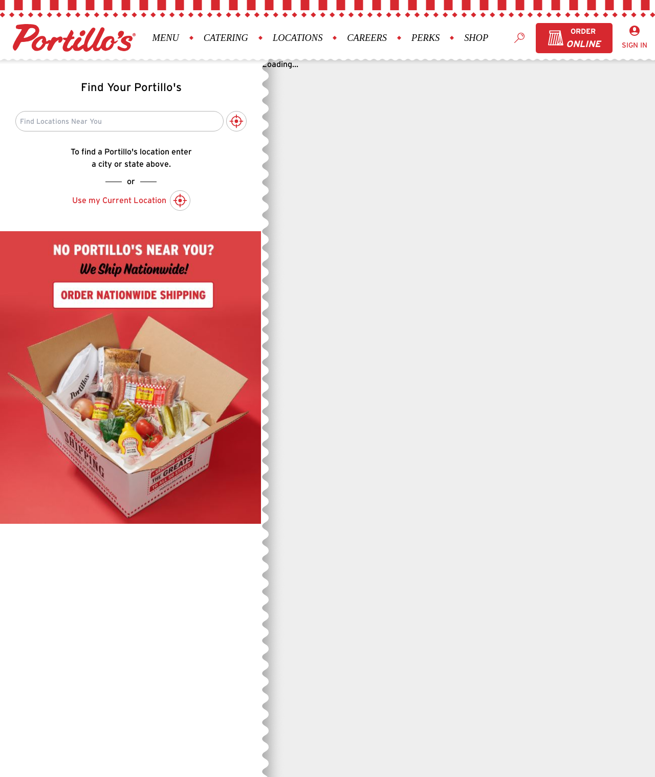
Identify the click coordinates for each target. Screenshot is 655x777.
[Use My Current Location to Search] (236, 121)
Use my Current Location (131, 200)
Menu (165, 38)
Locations (297, 38)
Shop (476, 38)
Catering (226, 38)
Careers (367, 38)
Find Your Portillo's (131, 87)
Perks (425, 38)
